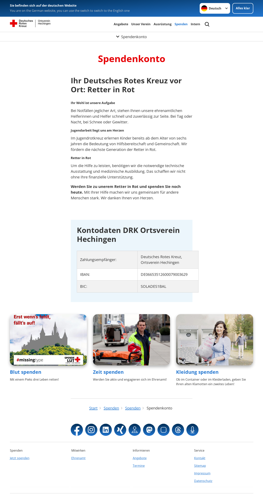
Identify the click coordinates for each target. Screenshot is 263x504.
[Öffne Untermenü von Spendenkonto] (131, 36)
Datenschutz (203, 481)
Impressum (202, 473)
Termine (139, 466)
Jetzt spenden (19, 458)
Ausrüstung (163, 24)
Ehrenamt (78, 458)
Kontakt (199, 458)
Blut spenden (25, 372)
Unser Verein (141, 24)
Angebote (121, 24)
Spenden (181, 24)
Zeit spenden (108, 372)
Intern (195, 24)
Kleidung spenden (197, 372)
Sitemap (200, 466)
